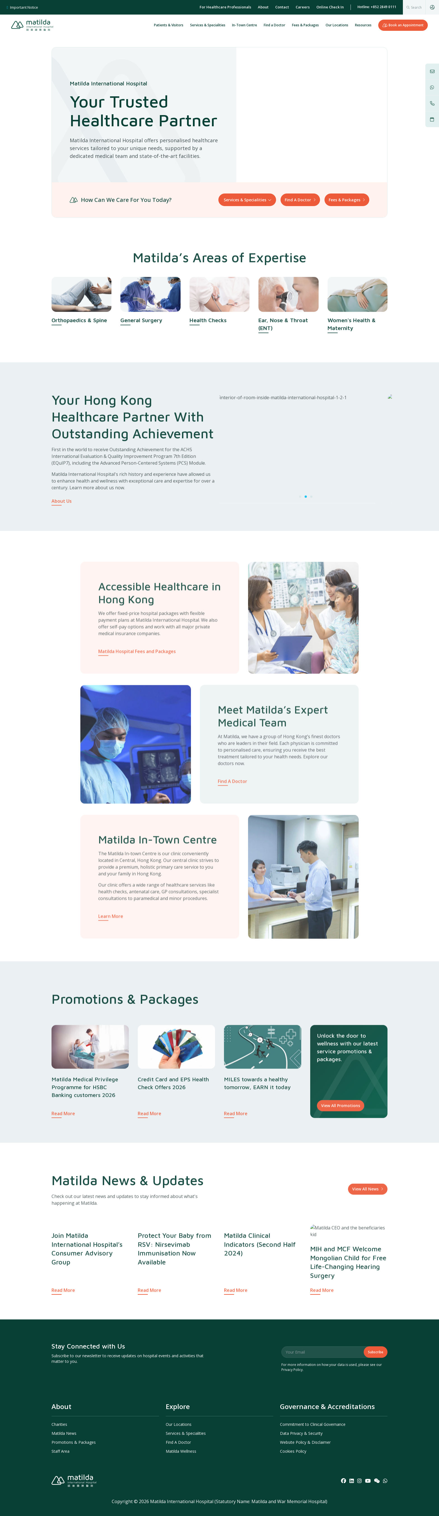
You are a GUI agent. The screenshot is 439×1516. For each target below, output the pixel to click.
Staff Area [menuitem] (60, 1451)
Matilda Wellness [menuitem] (181, 1451)
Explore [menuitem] (178, 1406)
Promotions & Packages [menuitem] (74, 1442)
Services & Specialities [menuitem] (186, 1433)
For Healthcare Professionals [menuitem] (225, 7)
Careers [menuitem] (303, 7)
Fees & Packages (305, 25)
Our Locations (337, 25)
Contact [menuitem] (282, 7)
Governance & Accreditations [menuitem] (327, 1406)
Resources (363, 25)
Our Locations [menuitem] (179, 1424)
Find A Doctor (298, 199)
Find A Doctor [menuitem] (178, 1442)
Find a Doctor (274, 25)
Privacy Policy (292, 1369)
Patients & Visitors (168, 25)
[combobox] (414, 7)
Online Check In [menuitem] (330, 7)
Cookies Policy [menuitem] (293, 1451)
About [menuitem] (263, 7)
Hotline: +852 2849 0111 (377, 6)
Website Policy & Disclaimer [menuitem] (305, 1442)
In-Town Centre (244, 25)
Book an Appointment (403, 25)
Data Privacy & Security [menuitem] (301, 1433)
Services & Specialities (207, 25)
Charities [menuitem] (59, 1424)
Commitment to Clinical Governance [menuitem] (312, 1424)
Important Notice (22, 7)
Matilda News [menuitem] (64, 1433)
